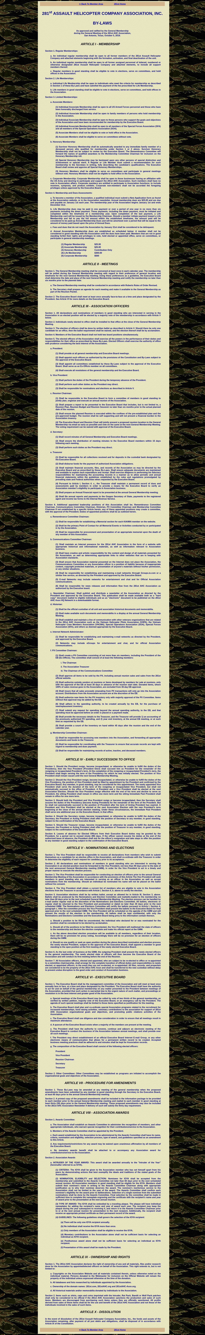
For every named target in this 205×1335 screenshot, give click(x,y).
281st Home (120, 4)
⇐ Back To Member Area (91, 4)
